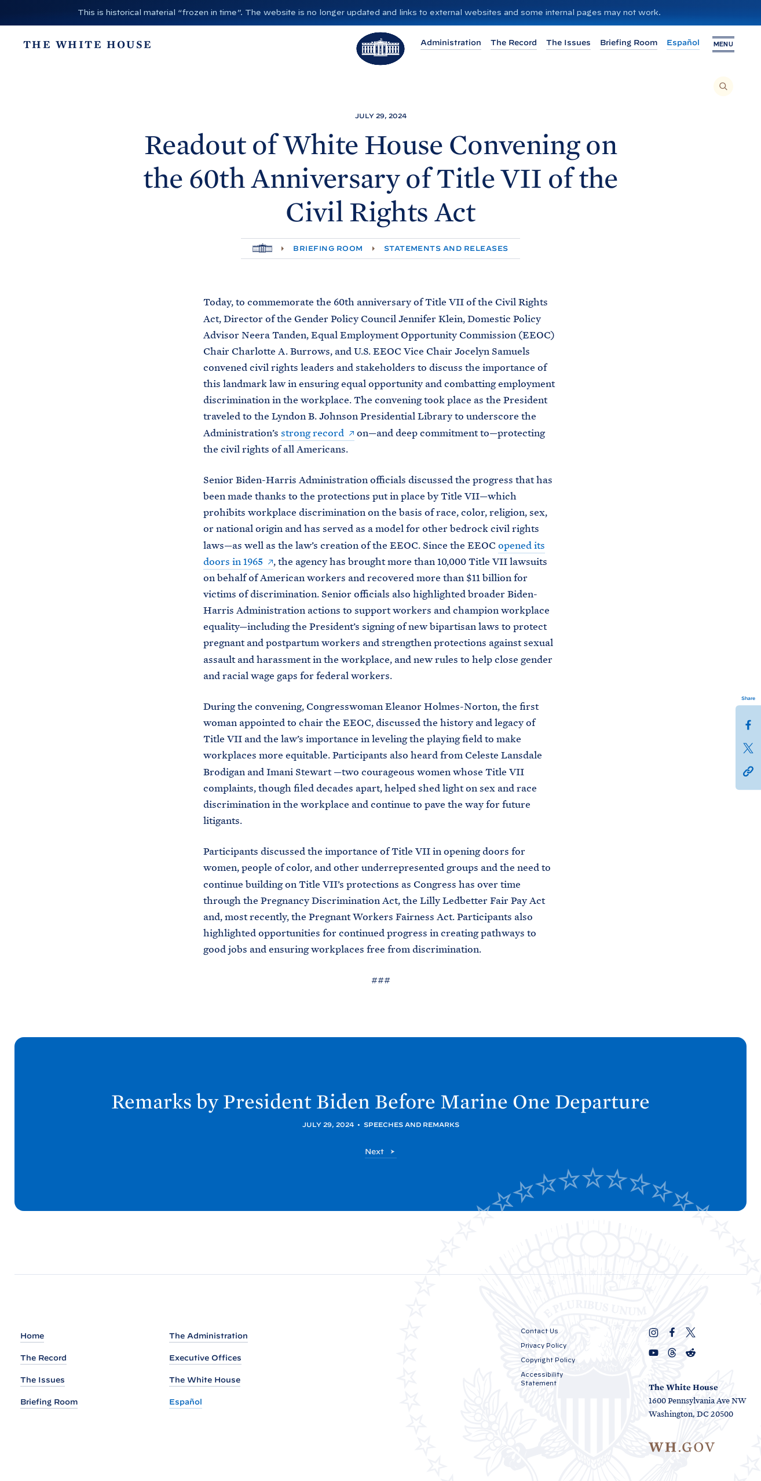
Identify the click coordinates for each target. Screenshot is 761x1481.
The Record (509, 42)
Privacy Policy (543, 1345)
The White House (204, 1380)
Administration (446, 42)
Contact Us (539, 1330)
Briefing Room (624, 42)
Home (32, 1336)
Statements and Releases (446, 248)
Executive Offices (205, 1358)
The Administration (208, 1336)
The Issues (564, 42)
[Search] (723, 86)
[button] (748, 770)
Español (678, 42)
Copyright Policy (548, 1359)
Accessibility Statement (542, 1379)
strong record (312, 432)
